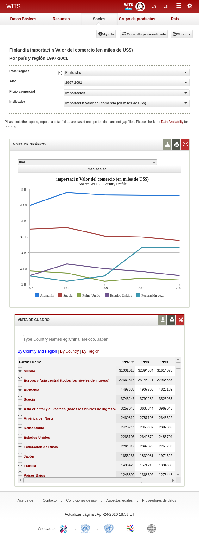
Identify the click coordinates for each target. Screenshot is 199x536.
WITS (13, 6)
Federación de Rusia (41, 447)
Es (165, 6)
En (153, 6)
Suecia (29, 399)
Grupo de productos (137, 19)
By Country (69, 351)
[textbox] (78, 339)
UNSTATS (109, 528)
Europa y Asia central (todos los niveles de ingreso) (66, 380)
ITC (64, 528)
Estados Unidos (37, 437)
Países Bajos (34, 475)
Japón (29, 456)
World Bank (153, 528)
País (175, 19)
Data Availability (172, 122)
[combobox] (87, 162)
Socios (99, 19)
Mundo (29, 371)
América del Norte (38, 418)
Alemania (31, 390)
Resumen (61, 19)
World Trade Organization (131, 528)
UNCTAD (86, 528)
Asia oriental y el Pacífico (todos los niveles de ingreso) (70, 409)
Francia (30, 466)
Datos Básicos (23, 19)
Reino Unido (34, 428)
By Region (90, 351)
